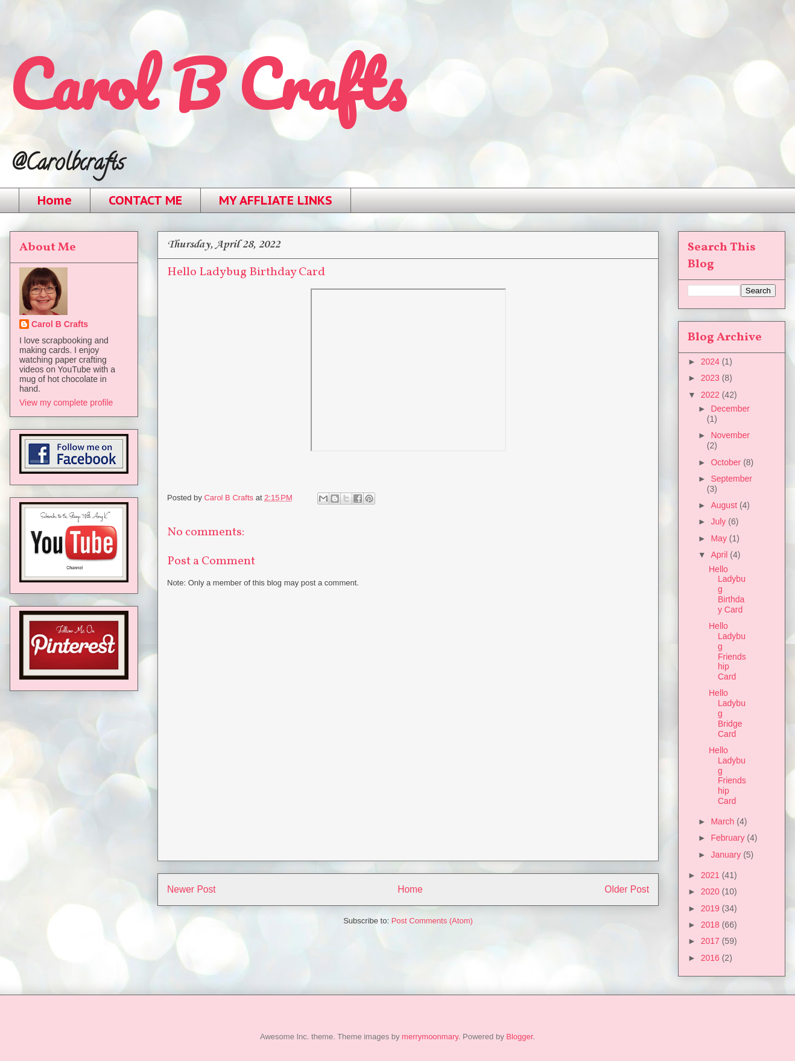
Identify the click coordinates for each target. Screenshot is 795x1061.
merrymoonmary (430, 1036)
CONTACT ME (145, 200)
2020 (711, 891)
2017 (711, 941)
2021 (711, 875)
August (725, 505)
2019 (711, 908)
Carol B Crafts (207, 84)
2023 (711, 378)
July (719, 521)
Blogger (519, 1036)
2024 (711, 361)
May (720, 538)
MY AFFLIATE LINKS (275, 200)
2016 (711, 958)
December (730, 408)
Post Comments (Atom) (432, 920)
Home (54, 200)
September (731, 478)
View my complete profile (66, 402)
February (729, 838)
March (723, 821)
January (727, 854)
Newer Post (191, 889)
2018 (711, 924)
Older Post (626, 889)
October (727, 462)
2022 (711, 395)
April (720, 554)
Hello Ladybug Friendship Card (727, 651)
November (730, 435)
